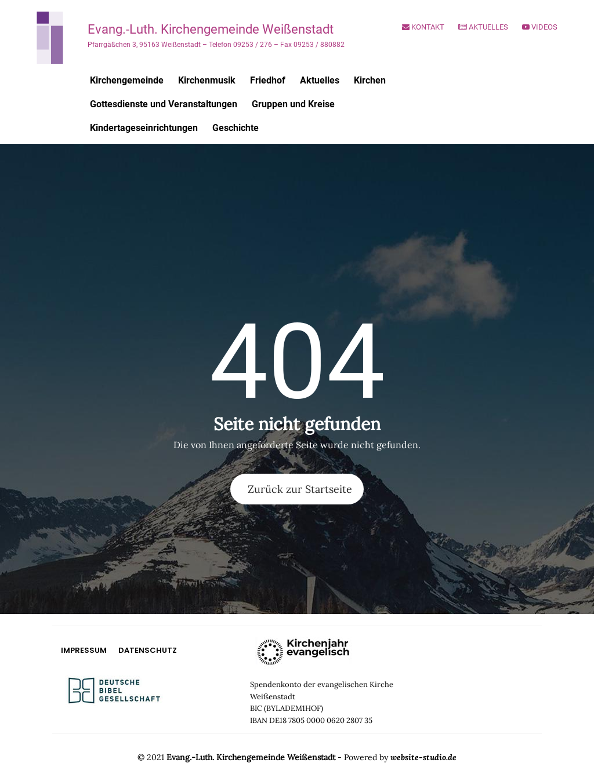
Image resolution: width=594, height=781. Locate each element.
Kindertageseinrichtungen (144, 127)
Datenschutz (147, 650)
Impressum (84, 650)
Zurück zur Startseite (300, 489)
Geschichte (235, 127)
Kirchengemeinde (127, 80)
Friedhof (267, 80)
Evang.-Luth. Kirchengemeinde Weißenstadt (211, 29)
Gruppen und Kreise (293, 104)
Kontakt (423, 27)
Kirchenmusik (207, 80)
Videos (539, 27)
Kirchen (370, 80)
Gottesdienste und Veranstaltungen (163, 104)
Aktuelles (483, 27)
